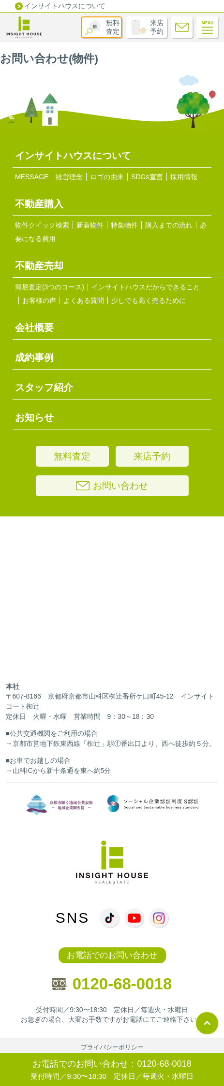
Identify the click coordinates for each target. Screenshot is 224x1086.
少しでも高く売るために (148, 300)
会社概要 (34, 327)
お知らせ (34, 417)
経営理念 (69, 177)
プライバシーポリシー (112, 1047)
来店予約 (157, 27)
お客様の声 (39, 300)
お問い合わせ (112, 486)
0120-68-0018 (112, 984)
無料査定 (112, 27)
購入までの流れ (169, 225)
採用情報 (183, 177)
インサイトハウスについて (64, 6)
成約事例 (34, 357)
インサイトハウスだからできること (145, 287)
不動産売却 (39, 265)
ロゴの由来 (107, 177)
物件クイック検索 (42, 225)
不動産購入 (39, 204)
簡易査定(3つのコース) (49, 287)
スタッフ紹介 (44, 387)
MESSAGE (31, 177)
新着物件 (90, 225)
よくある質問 (83, 300)
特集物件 (124, 225)
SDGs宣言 (147, 177)
